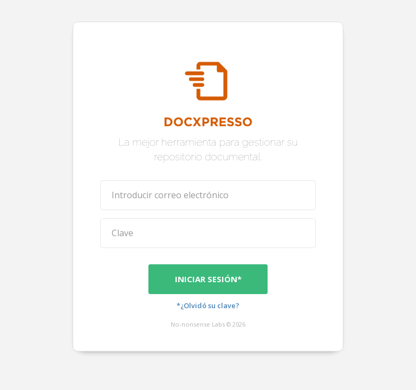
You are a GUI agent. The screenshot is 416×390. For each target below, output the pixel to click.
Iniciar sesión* (208, 278)
